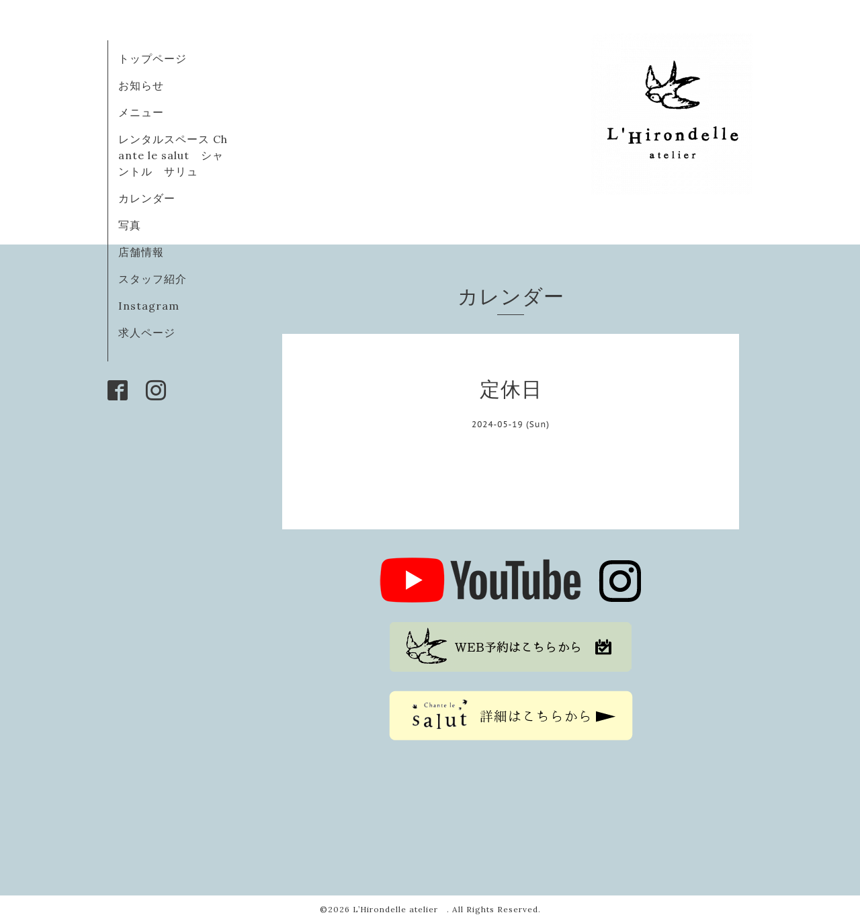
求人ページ (146, 332)
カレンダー (146, 198)
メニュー (141, 112)
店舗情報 (141, 252)
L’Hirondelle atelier (400, 909)
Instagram (148, 305)
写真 (129, 225)
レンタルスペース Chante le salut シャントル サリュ (173, 155)
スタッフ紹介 (152, 278)
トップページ (152, 58)
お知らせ (141, 85)
